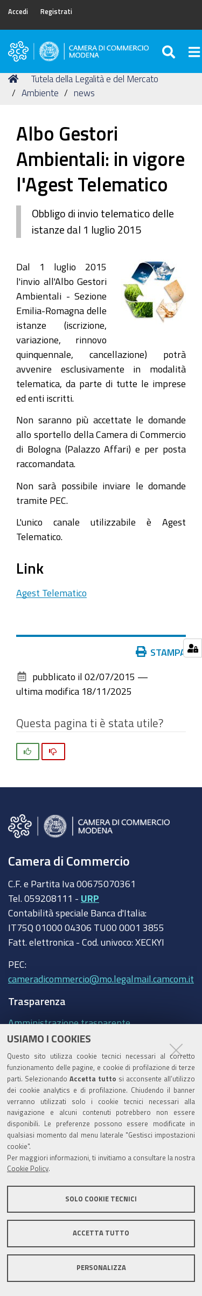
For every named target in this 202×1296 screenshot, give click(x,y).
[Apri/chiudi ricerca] (170, 51)
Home (15, 78)
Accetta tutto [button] (101, 1233)
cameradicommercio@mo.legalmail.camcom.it (101, 978)
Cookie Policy (27, 1168)
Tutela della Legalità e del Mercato (94, 78)
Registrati (56, 11)
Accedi (18, 11)
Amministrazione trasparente (69, 1022)
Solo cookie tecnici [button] (101, 1198)
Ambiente (40, 92)
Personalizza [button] (101, 1267)
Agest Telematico (51, 592)
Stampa (161, 652)
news (84, 92)
